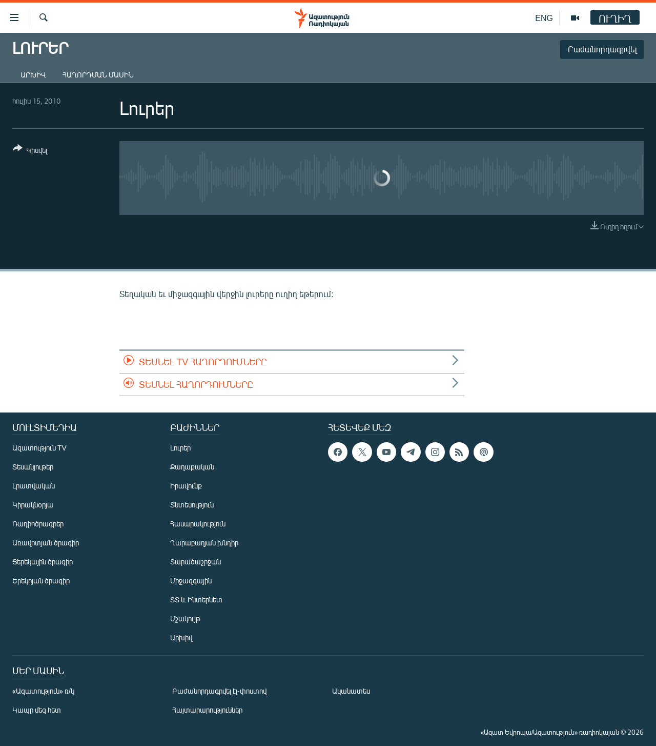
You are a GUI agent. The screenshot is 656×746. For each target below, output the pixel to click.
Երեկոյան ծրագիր (41, 580)
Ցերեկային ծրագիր (42, 561)
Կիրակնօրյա (32, 504)
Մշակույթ (185, 618)
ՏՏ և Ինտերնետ (196, 599)
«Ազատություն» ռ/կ (43, 690)
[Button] (30, 151)
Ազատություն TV (39, 447)
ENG (544, 18)
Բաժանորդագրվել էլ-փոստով (219, 690)
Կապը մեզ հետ (36, 709)
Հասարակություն (197, 523)
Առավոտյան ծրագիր (45, 542)
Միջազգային (191, 580)
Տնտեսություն (192, 504)
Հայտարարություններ (207, 709)
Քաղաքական (192, 466)
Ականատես (351, 690)
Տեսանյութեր (32, 466)
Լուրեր (180, 447)
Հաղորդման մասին (98, 74)
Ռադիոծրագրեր (38, 523)
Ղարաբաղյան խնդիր (204, 542)
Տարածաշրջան (195, 561)
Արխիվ (33, 74)
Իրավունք (186, 485)
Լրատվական (33, 485)
